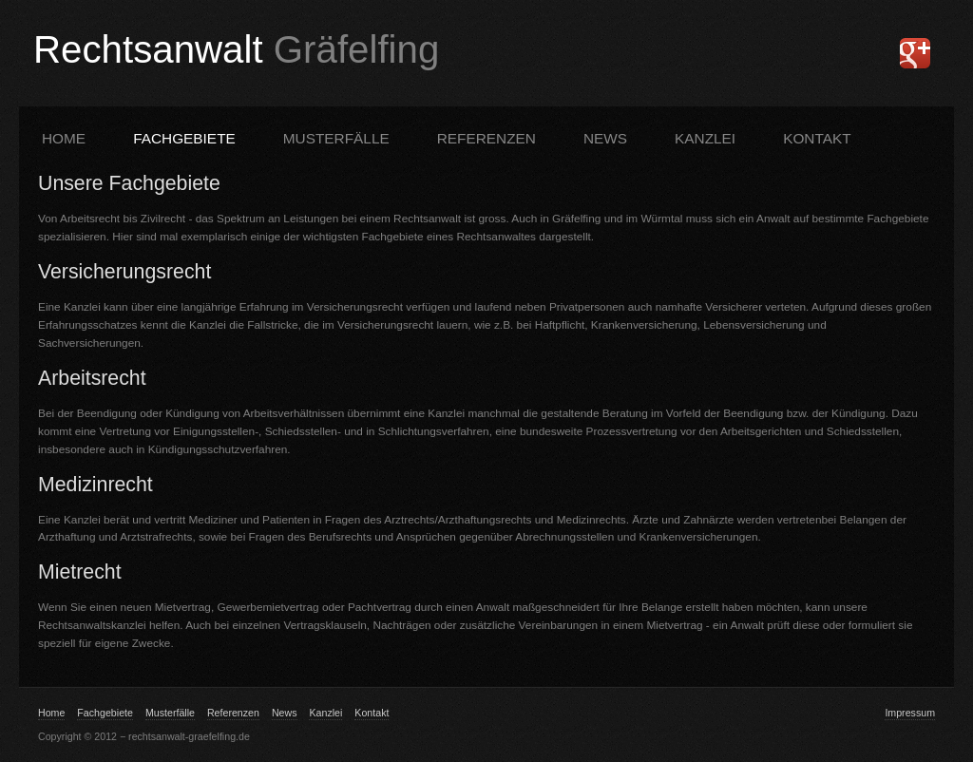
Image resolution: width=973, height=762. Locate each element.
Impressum (910, 712)
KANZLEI (705, 138)
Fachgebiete (105, 712)
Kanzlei (325, 712)
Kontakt (371, 712)
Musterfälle (170, 712)
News (605, 138)
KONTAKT (816, 138)
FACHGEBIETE (184, 138)
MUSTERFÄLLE (336, 138)
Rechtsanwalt (236, 50)
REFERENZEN (486, 138)
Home (64, 138)
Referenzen (233, 712)
